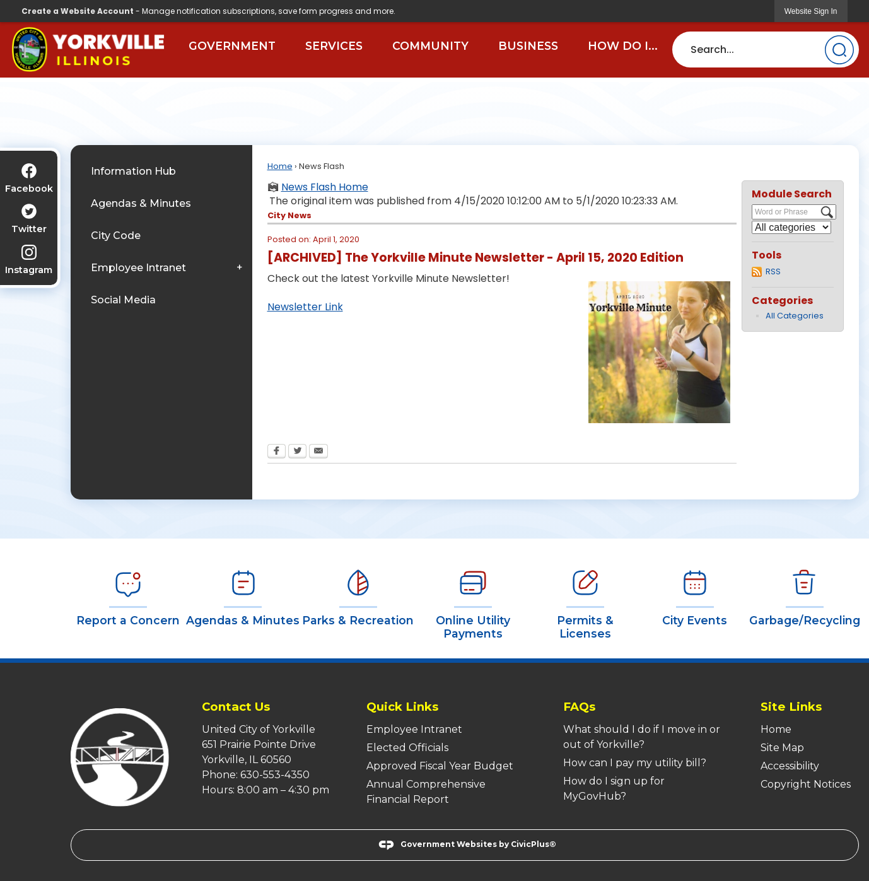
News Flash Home (324, 187)
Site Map (782, 748)
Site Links (791, 706)
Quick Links (402, 706)
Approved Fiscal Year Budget (439, 766)
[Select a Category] (791, 227)
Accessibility (790, 766)
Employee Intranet (138, 268)
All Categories (795, 315)
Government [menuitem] (232, 45)
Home (280, 166)
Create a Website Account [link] (77, 11)
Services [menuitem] (334, 45)
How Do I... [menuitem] (623, 45)
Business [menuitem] (528, 45)
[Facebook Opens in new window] (276, 452)
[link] (811, 11)
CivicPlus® (533, 844)
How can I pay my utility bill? (634, 763)
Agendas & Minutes (141, 203)
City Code (116, 236)
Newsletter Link (305, 307)
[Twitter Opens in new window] (297, 452)
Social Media (123, 300)
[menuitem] (161, 171)
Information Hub (133, 171)
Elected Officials (407, 748)
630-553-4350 (275, 775)
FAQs (579, 706)
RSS (773, 271)
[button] (839, 49)
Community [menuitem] (430, 45)
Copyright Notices (806, 784)
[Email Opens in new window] (318, 452)
